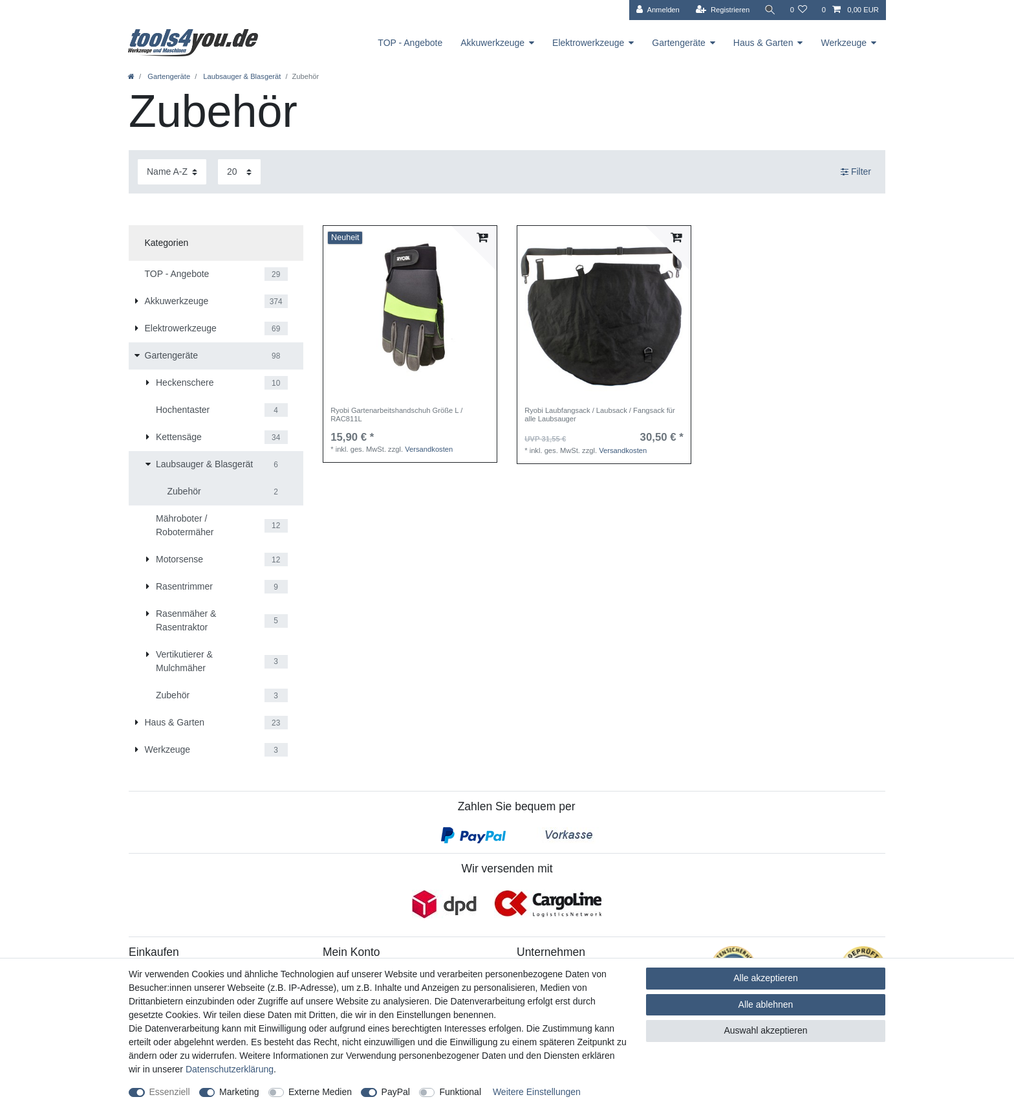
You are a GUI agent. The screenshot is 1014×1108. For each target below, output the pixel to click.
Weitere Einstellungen (537, 1092)
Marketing (239, 1092)
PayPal (396, 1092)
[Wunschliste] (798, 10)
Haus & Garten (763, 43)
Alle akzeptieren (765, 978)
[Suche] (769, 10)
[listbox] (410, 312)
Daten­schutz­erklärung (230, 1069)
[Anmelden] (658, 10)
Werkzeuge (844, 43)
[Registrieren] (723, 10)
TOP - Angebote (410, 43)
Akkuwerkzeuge (492, 43)
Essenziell (169, 1092)
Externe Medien (320, 1092)
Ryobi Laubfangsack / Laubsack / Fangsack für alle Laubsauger (599, 414)
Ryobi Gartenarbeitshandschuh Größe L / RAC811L (396, 414)
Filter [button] (856, 172)
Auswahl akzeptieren (765, 1030)
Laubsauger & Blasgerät (241, 76)
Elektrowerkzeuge (588, 43)
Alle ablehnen (766, 1004)
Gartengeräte (679, 43)
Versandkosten (429, 449)
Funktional (460, 1092)
